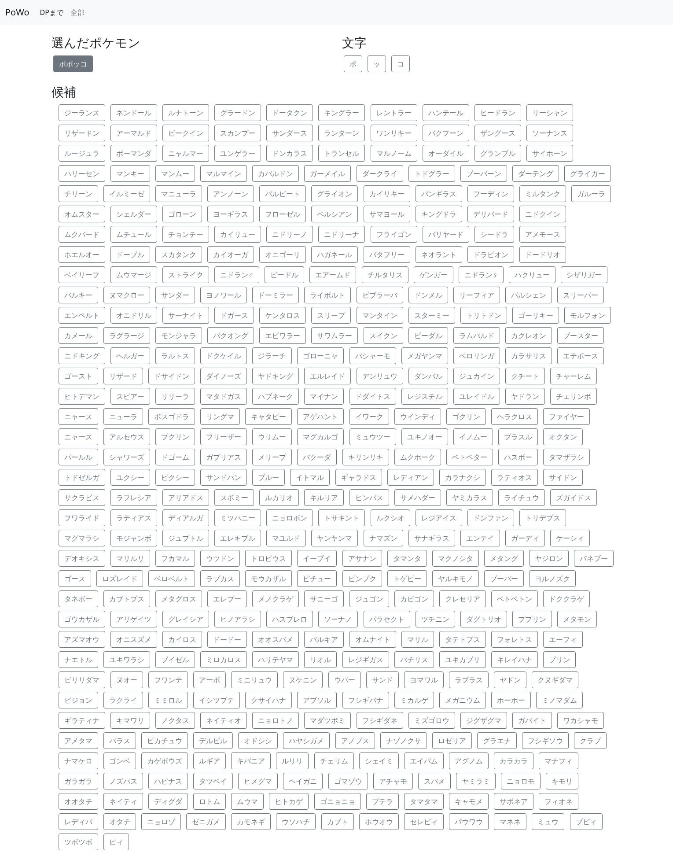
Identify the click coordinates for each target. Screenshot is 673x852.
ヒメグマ (258, 781)
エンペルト (81, 315)
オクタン (563, 437)
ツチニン (435, 619)
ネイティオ (223, 720)
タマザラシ (566, 457)
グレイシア (185, 619)
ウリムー (272, 437)
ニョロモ (521, 781)
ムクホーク (417, 457)
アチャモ (393, 781)
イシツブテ (216, 700)
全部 (77, 12)
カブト (337, 821)
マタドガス (223, 396)
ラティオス (514, 477)
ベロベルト (171, 578)
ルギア (209, 761)
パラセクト (387, 619)
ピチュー (317, 578)
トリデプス (542, 518)
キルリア (324, 497)
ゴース (74, 578)
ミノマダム (559, 700)
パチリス (414, 659)
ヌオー (126, 680)
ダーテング (535, 173)
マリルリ (130, 558)
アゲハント (320, 416)
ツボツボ (78, 842)
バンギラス (438, 194)
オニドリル (133, 315)
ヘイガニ (303, 781)
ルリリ (292, 761)
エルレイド (327, 376)
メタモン (577, 619)
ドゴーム (175, 457)
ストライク (185, 275)
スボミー (234, 497)
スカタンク (178, 254)
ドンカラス (289, 153)
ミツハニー (237, 518)
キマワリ (130, 720)
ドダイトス (372, 396)
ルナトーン (185, 113)
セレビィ (424, 821)
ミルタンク (542, 194)
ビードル (284, 275)
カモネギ (251, 821)
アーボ (209, 680)
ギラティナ (81, 720)
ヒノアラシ (237, 619)
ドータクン (289, 113)
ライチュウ (521, 497)
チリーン (78, 194)
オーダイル (445, 153)
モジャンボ (133, 538)
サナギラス (431, 538)
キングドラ (438, 214)
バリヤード (445, 234)
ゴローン (182, 214)
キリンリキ (365, 457)
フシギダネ (379, 720)
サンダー (175, 295)
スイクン (383, 335)
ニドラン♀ (481, 275)
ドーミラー (275, 295)
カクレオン (528, 335)
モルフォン (587, 315)
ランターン (341, 133)
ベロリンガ (476, 356)
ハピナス (168, 781)
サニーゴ (324, 599)
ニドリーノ (289, 234)
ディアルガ (185, 518)
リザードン (81, 133)
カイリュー (237, 234)
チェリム (334, 761)
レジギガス (365, 659)
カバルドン (275, 173)
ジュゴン (369, 599)
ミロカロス (223, 659)
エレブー (227, 599)
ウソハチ (296, 821)
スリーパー (580, 295)
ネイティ (123, 801)
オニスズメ (133, 639)
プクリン (175, 437)
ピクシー (175, 477)
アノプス (355, 740)
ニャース (78, 416)
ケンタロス (282, 315)
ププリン (532, 619)
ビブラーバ (379, 295)
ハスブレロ (289, 619)
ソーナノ (338, 619)
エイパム (424, 761)
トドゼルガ (81, 477)
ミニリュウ (254, 680)
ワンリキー (394, 133)
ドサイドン (171, 376)
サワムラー (334, 335)
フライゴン (394, 234)
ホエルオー (81, 254)
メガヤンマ (424, 356)
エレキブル (237, 538)
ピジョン (78, 700)
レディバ (78, 821)
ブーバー (504, 578)
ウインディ (417, 416)
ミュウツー (372, 437)
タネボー (78, 599)
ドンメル (428, 295)
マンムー (175, 173)
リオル (320, 659)
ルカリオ (279, 497)
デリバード (490, 214)
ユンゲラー (237, 153)
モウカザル (268, 578)
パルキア (324, 639)
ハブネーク (275, 396)
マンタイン (379, 315)
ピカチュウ (164, 740)
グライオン (334, 194)
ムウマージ (133, 275)
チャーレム (573, 376)
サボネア (514, 801)
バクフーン (445, 133)
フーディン (490, 194)
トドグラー (431, 173)
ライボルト (327, 295)
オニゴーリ (282, 254)
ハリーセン (81, 173)
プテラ (382, 801)
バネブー (594, 558)
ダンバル (428, 376)
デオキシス (81, 558)
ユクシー (130, 477)
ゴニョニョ (337, 801)
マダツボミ (327, 720)
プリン (559, 659)
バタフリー (387, 254)
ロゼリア (452, 740)
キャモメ (469, 801)
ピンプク (362, 578)
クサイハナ (268, 700)
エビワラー (282, 335)
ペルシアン (334, 214)
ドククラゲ (566, 599)
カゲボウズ (164, 761)
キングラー (341, 113)
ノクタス (175, 720)
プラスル (518, 437)
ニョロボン (289, 518)
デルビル (213, 740)
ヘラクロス (514, 416)
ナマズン (383, 538)
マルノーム (394, 153)
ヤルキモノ (455, 578)
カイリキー (387, 194)
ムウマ (247, 801)
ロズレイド (119, 578)
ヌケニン (303, 680)
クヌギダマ (555, 680)
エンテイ (480, 538)
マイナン (324, 396)
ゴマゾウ (348, 781)
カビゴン (414, 599)
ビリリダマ (81, 680)
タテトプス (462, 639)
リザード (123, 376)
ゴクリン (466, 416)
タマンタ (407, 558)
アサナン (362, 558)
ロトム (209, 801)
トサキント (341, 518)
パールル (78, 457)
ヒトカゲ (289, 801)
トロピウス (268, 558)
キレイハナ (514, 659)
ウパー (344, 680)
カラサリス (528, 356)
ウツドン (220, 558)
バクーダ (317, 457)
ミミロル (168, 700)
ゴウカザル (81, 619)
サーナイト (185, 315)
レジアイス (438, 518)
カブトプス (126, 599)
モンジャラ (178, 335)
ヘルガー (130, 356)
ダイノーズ (223, 376)
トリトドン (483, 315)
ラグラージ (126, 335)
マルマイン (223, 173)
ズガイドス (573, 497)
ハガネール (334, 254)
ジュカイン (476, 376)
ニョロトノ (275, 720)
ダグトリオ (483, 619)
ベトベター (469, 457)
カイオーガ (230, 254)
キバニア (251, 761)
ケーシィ (570, 538)
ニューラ (123, 416)
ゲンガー (433, 275)
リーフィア (476, 295)
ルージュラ (81, 153)
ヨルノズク (552, 578)
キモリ (562, 781)
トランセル (341, 153)
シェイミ (379, 761)
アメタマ (78, 740)
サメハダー (417, 497)
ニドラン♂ (237, 275)
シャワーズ (126, 457)
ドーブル (130, 254)
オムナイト (372, 639)
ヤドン (510, 680)
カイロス (182, 639)
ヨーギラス (230, 214)
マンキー (130, 173)
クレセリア (462, 599)
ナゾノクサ (403, 740)
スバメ (434, 781)
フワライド (81, 518)
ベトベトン (514, 599)
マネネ (510, 821)
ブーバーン (483, 173)
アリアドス (185, 497)
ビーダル (428, 335)
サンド (382, 680)
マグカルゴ (320, 437)
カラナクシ (462, 477)
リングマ (220, 416)
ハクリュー (532, 275)
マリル (417, 639)
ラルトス (175, 356)
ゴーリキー (535, 315)
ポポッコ (73, 64)
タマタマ (424, 801)
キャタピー (268, 416)
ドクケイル (223, 356)
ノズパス (123, 781)
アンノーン (230, 194)
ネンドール (133, 113)
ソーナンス (549, 133)
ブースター (580, 335)
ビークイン (185, 133)
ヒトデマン (81, 396)
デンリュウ (379, 376)
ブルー (268, 477)
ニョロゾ (161, 821)
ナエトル (78, 659)
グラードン (237, 113)
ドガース (234, 315)
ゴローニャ (320, 356)
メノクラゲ (275, 599)
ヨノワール (223, 295)
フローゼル (282, 214)
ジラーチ (272, 356)
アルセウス (126, 437)
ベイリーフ (81, 275)
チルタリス (385, 275)
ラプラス (469, 680)
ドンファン (490, 518)
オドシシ (258, 740)
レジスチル (424, 396)
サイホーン (549, 153)
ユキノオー (424, 437)
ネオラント (438, 254)
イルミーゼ (126, 194)
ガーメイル (327, 173)
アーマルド (133, 133)
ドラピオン (490, 254)
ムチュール (133, 234)
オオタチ (78, 801)
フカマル (175, 558)
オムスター (81, 214)
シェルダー (133, 214)
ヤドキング (275, 376)
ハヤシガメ (306, 740)
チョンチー (185, 234)
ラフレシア (133, 497)
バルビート (282, 194)
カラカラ (514, 761)
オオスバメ (275, 639)
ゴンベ (119, 761)
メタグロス (178, 599)
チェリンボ (573, 396)
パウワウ (469, 821)
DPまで (51, 12)
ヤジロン (549, 558)
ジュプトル (185, 538)
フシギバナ (365, 700)
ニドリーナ (341, 234)
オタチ (119, 821)
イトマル (310, 477)
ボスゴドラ (171, 416)
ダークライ (379, 173)
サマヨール (387, 214)
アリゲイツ (133, 619)
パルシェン (528, 295)
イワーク (369, 416)
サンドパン (223, 477)
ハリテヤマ (275, 659)
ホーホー (511, 700)
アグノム (469, 761)
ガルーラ (591, 194)
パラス (119, 740)
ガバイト (532, 720)
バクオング (230, 335)
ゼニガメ (206, 821)
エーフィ (563, 639)
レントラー (394, 113)
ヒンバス (369, 497)
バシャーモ (372, 356)
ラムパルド (476, 335)
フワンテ (168, 680)
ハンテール (445, 113)
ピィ (116, 842)
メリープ (272, 457)
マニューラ (178, 194)
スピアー (130, 396)
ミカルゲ (414, 700)
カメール (78, 335)
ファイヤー (566, 416)
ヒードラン (497, 113)
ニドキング (81, 356)
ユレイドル (476, 396)
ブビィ (586, 821)
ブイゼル (175, 659)
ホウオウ (379, 821)
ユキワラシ (126, 659)
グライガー (587, 173)
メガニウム (462, 700)
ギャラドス (358, 477)
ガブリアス (223, 457)
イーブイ (317, 558)
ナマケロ (78, 761)
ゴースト (78, 376)
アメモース (542, 234)
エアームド (332, 275)
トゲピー (407, 578)
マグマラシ (81, 538)
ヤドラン (525, 396)
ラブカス (220, 578)
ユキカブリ (462, 659)
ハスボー (518, 457)
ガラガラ (78, 781)
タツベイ (213, 781)
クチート (525, 376)
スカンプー (237, 133)
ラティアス (133, 518)
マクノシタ (455, 558)
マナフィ (558, 761)
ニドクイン (542, 214)
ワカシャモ (580, 720)
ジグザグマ (483, 720)
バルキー (78, 295)
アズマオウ (81, 639)
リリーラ (175, 396)
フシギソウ (545, 740)
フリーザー (223, 437)
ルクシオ (390, 518)
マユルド (286, 538)
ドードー (227, 639)
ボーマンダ (133, 153)
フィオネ (558, 801)
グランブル (497, 153)
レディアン (410, 477)
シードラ (494, 234)
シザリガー (584, 275)
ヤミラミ (476, 781)
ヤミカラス (469, 497)
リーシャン (549, 113)
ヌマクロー (126, 295)
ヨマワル (424, 680)
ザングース (497, 133)
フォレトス (514, 639)
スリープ (331, 315)
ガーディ (525, 538)
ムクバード (81, 234)
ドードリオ (542, 254)
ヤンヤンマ (334, 538)
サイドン (563, 477)
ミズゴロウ (431, 720)
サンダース (289, 133)
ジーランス (81, 113)
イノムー (473, 437)
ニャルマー (185, 153)
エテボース (580, 356)
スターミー (431, 315)
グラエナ (497, 740)
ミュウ (548, 821)
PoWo (17, 12)
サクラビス (81, 497)
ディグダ (168, 801)
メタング (504, 558)
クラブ (590, 740)
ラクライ (123, 700)
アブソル (317, 700)
